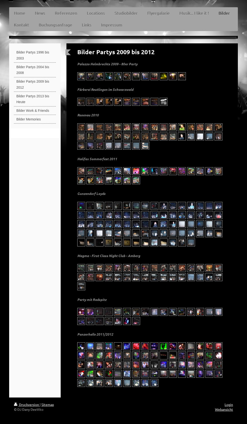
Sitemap (47, 404)
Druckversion (27, 404)
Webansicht (224, 409)
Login (229, 404)
